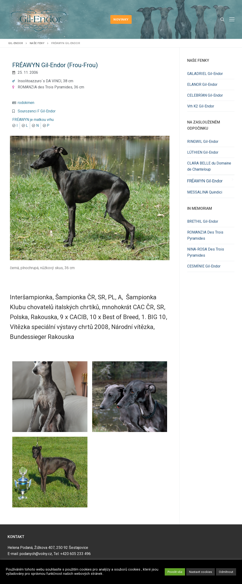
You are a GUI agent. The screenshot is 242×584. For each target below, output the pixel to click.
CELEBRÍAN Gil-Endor (205, 95)
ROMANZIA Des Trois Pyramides (205, 235)
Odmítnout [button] (226, 572)
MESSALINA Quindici (204, 192)
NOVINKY (121, 19)
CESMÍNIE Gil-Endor (203, 266)
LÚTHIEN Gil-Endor (202, 152)
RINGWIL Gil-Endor (202, 141)
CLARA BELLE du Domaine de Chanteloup (209, 166)
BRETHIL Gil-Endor (202, 221)
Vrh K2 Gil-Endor (200, 106)
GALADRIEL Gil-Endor (205, 73)
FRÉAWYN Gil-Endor (205, 181)
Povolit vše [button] (175, 572)
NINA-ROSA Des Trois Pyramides (205, 252)
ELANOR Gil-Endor (202, 84)
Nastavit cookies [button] (200, 572)
